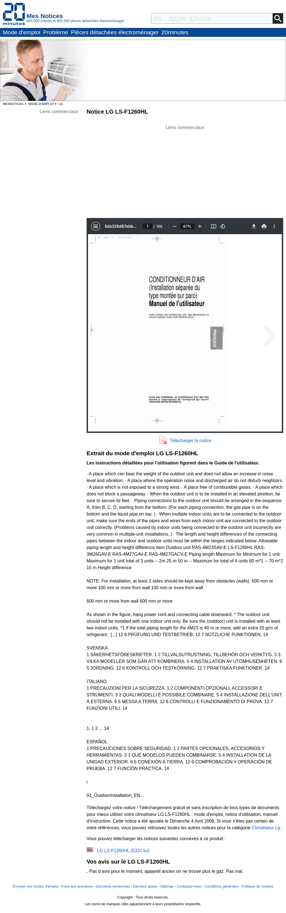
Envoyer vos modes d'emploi (35, 886)
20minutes (174, 32)
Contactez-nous (189, 886)
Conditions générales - (223, 886)
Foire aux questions (77, 886)
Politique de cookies (257, 886)
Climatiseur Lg (266, 827)
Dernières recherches (113, 886)
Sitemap (166, 886)
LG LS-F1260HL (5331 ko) (123, 850)
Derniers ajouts (145, 886)
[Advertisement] (185, 170)
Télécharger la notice (190, 440)
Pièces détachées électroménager (115, 32)
